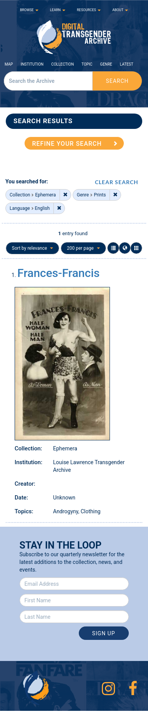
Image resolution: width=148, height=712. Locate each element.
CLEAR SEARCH (116, 182)
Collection (62, 64)
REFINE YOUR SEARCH (67, 143)
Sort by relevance (32, 248)
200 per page (83, 248)
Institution (32, 64)
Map (9, 64)
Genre (106, 64)
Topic (86, 64)
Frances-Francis (58, 273)
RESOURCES (89, 10)
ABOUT (120, 10)
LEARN (57, 10)
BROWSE (29, 10)
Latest (126, 64)
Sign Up (103, 633)
